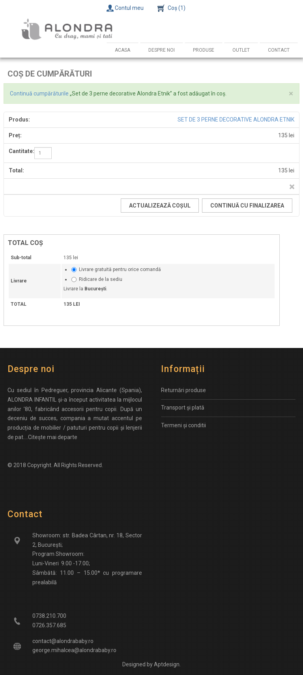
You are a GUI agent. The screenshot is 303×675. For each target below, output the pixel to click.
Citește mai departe (52, 437)
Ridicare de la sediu (100, 279)
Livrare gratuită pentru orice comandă (120, 269)
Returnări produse (183, 390)
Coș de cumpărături (49, 74)
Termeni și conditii (183, 425)
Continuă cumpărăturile (39, 93)
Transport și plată (182, 407)
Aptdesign (167, 664)
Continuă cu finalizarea (247, 205)
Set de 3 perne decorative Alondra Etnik (236, 119)
